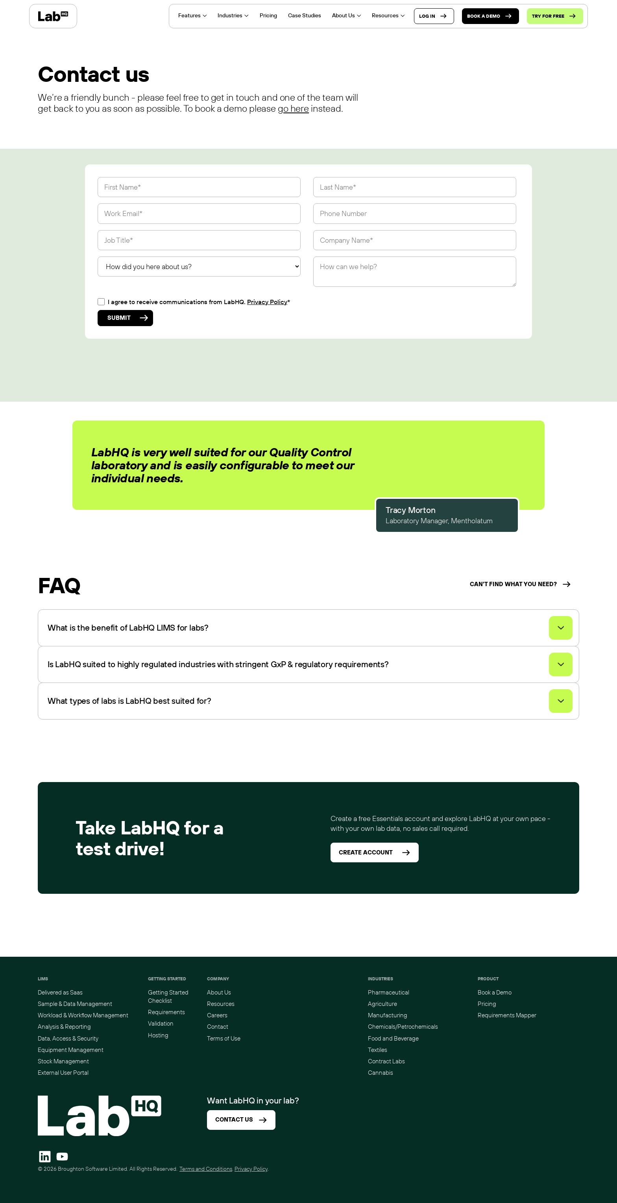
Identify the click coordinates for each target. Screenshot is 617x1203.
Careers (217, 1015)
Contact (217, 1026)
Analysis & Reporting (64, 1026)
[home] (53, 16)
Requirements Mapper (507, 1015)
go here (293, 108)
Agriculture (382, 1003)
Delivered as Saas (60, 992)
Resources (221, 1003)
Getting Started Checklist (168, 996)
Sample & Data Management (75, 1003)
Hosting (158, 1035)
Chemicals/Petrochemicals (403, 1026)
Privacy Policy (267, 302)
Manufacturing (387, 1015)
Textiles (377, 1050)
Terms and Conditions (205, 1168)
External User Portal (63, 1072)
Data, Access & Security (68, 1038)
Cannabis (380, 1072)
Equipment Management (70, 1050)
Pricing (487, 1003)
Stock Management (63, 1061)
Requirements (166, 1012)
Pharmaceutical (388, 992)
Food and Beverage (393, 1038)
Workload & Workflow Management (83, 1015)
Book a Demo (495, 992)
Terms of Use (223, 1038)
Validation (161, 1023)
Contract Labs (386, 1061)
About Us (219, 992)
